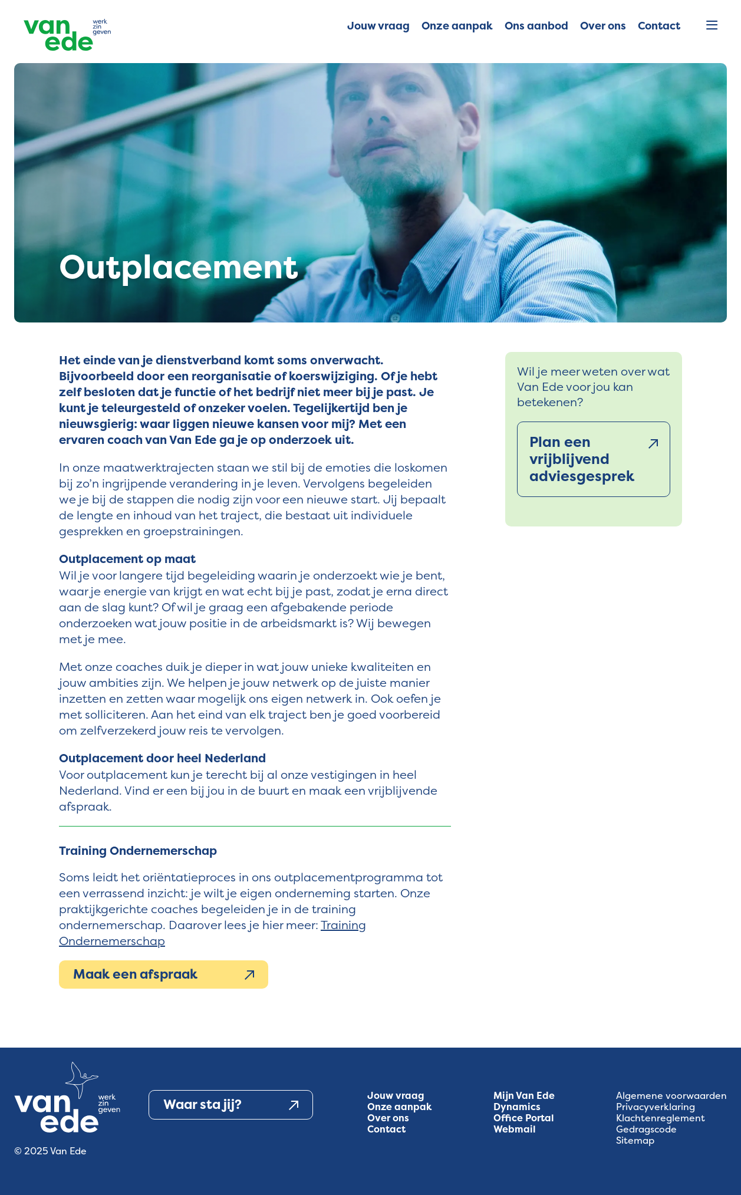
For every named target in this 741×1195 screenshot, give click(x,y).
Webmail (514, 1129)
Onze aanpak (399, 1107)
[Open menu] (711, 26)
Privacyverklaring (655, 1107)
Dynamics (517, 1107)
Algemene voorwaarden (671, 1095)
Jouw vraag (395, 1095)
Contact (386, 1129)
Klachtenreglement (660, 1118)
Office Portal (523, 1118)
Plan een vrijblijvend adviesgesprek (593, 459)
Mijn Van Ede (524, 1095)
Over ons (388, 1118)
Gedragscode (646, 1129)
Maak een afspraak (163, 974)
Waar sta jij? (230, 1105)
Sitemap (635, 1140)
